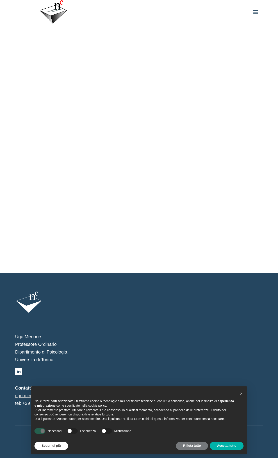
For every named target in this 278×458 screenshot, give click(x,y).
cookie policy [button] (97, 405)
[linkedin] (18, 371)
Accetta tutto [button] (226, 445)
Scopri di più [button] (51, 445)
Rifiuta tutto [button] (192, 445)
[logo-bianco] (28, 292)
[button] (241, 393)
